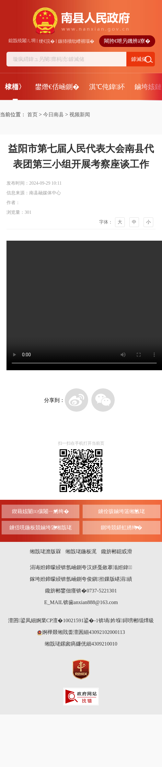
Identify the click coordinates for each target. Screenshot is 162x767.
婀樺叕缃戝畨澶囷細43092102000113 (81, 632)
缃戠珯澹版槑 (45, 551)
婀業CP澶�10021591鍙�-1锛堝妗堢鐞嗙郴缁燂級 (95, 620)
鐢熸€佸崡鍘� (57, 87)
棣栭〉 (15, 87)
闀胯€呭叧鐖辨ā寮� (127, 41)
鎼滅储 (139, 59)
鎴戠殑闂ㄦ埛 (22, 40)
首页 (32, 114)
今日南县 (53, 114)
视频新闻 (79, 114)
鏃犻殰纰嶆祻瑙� (76, 41)
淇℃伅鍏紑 (107, 87)
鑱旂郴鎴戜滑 (116, 551)
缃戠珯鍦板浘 (81, 551)
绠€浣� (47, 41)
